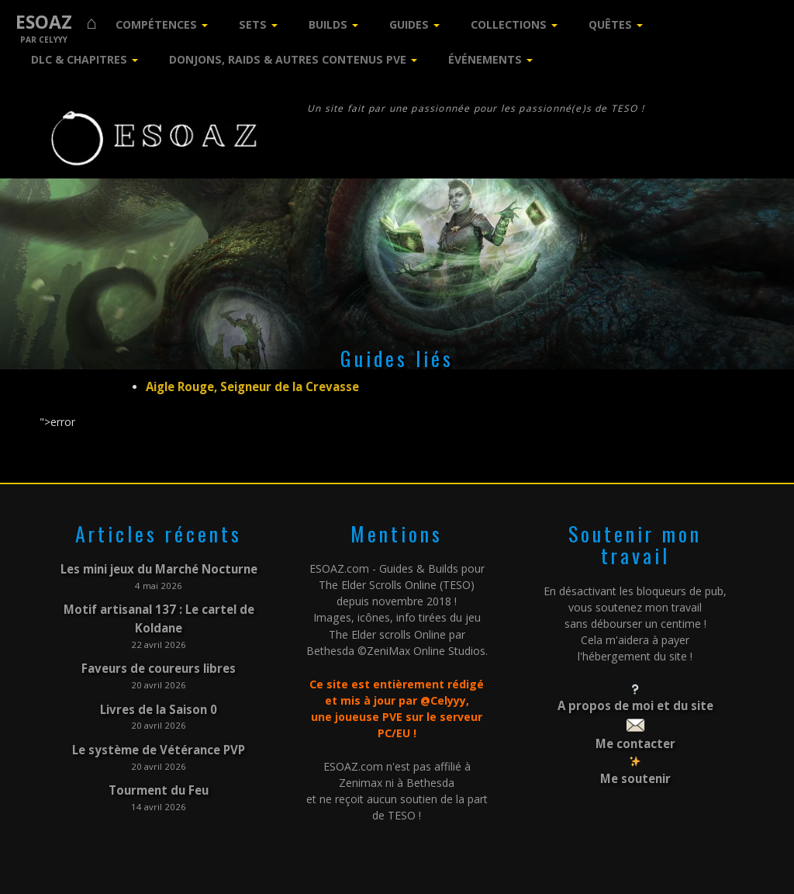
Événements (485, 59)
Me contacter (635, 739)
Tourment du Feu (158, 775)
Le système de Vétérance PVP (159, 736)
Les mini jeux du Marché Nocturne (159, 566)
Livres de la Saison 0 (159, 698)
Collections (509, 24)
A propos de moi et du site (635, 703)
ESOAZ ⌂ (56, 22)
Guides (409, 24)
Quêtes (610, 24)
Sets (253, 24)
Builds (328, 24)
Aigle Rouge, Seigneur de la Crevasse (250, 386)
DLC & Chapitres (79, 59)
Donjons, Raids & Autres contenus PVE (287, 59)
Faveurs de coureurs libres (159, 659)
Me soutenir (635, 771)
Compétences (156, 24)
